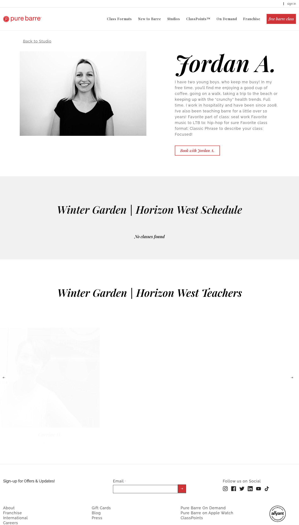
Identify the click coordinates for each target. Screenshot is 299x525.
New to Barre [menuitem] (149, 19)
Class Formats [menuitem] (119, 19)
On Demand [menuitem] (227, 19)
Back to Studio (37, 36)
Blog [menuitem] (96, 507)
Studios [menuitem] (173, 19)
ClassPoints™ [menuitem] (198, 19)
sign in (291, 3)
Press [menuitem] (97, 512)
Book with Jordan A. (197, 145)
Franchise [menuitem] (251, 19)
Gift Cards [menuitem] (101, 502)
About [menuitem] (9, 502)
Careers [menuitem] (10, 517)
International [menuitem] (15, 512)
